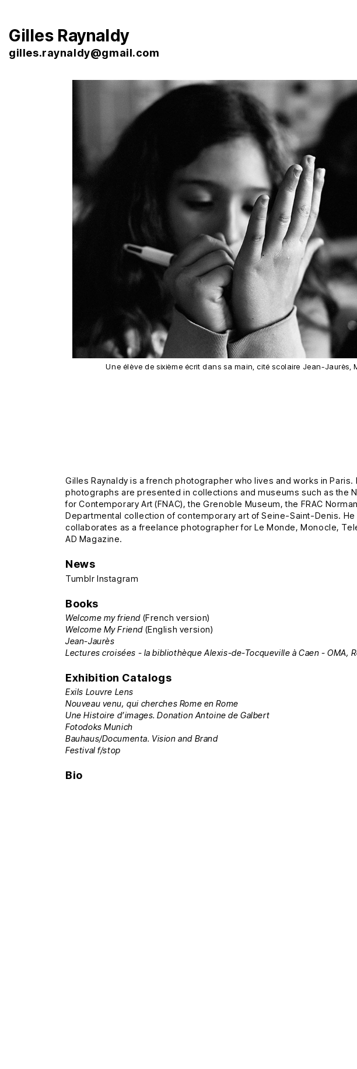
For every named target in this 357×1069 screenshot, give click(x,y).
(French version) (137, 618)
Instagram (117, 579)
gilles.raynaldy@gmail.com (84, 53)
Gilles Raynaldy (69, 36)
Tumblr (80, 579)
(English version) (139, 629)
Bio (74, 775)
